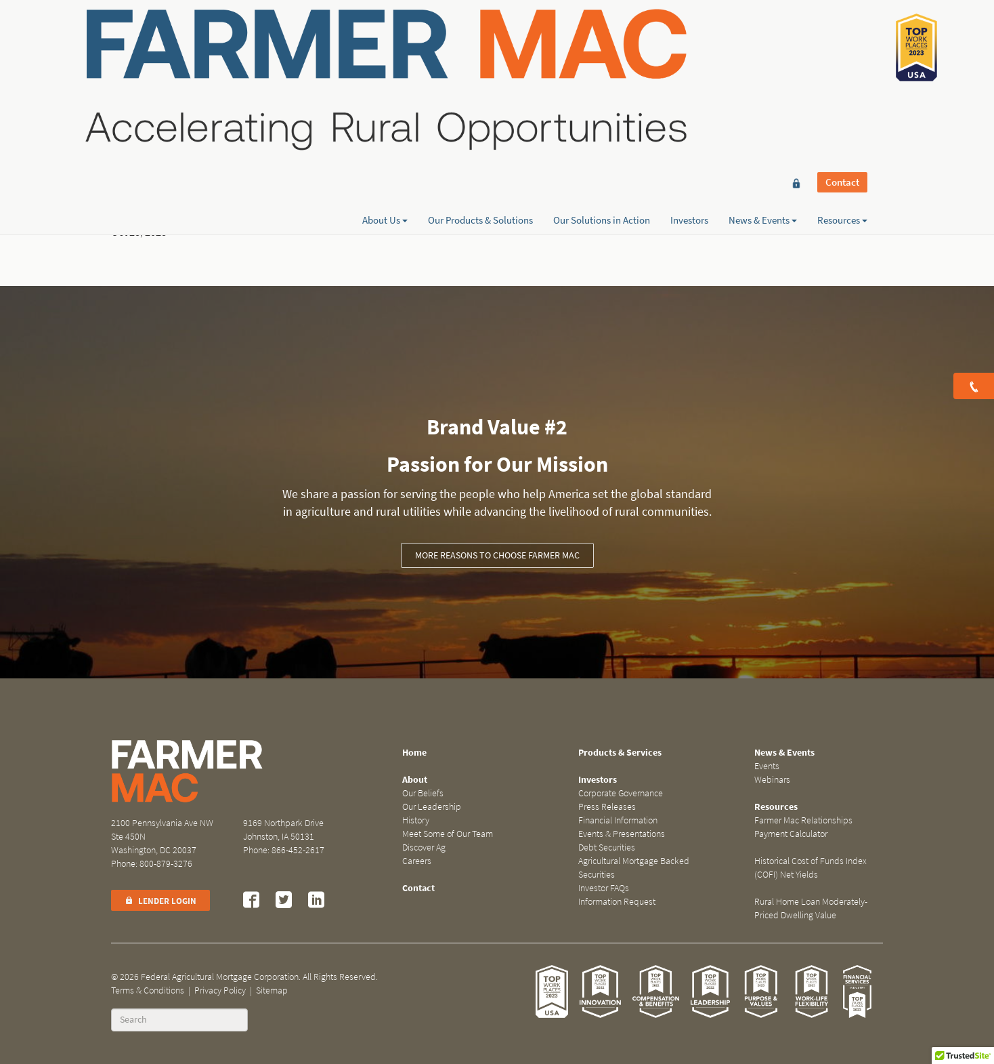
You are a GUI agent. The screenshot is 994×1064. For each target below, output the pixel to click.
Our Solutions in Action (601, 59)
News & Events (763, 59)
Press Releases (607, 806)
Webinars (772, 779)
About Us (385, 59)
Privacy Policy (220, 990)
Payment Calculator (790, 833)
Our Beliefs (423, 793)
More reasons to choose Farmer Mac (497, 555)
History (415, 820)
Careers (416, 861)
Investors (689, 59)
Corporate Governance (620, 793)
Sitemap (272, 990)
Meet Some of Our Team (447, 833)
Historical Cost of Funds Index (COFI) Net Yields (810, 868)
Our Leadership (431, 806)
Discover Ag (424, 847)
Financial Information (617, 820)
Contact (842, 35)
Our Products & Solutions (480, 59)
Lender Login (160, 901)
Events (766, 766)
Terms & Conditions (147, 990)
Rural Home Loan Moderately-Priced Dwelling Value (810, 908)
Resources (842, 59)
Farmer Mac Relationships (803, 820)
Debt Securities (606, 847)
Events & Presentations (621, 833)
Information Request (616, 901)
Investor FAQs (603, 888)
